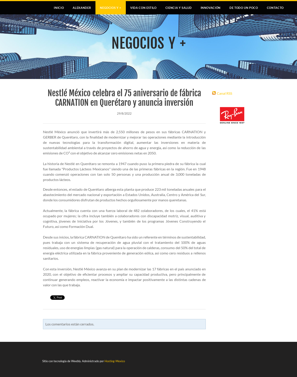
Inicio (59, 8)
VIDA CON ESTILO (143, 8)
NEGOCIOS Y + (110, 8)
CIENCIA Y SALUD (178, 8)
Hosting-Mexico (115, 361)
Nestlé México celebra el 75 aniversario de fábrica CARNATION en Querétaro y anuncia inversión (124, 98)
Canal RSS (224, 93)
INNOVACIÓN (211, 8)
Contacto (275, 8)
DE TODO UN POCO (243, 8)
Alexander (82, 8)
